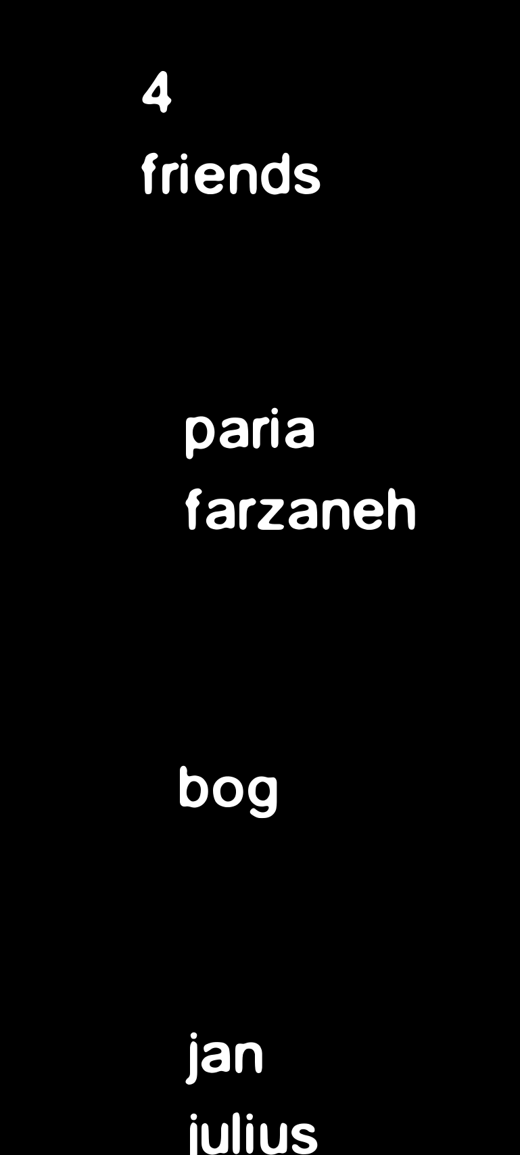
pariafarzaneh (302, 471)
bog (230, 788)
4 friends (233, 135)
